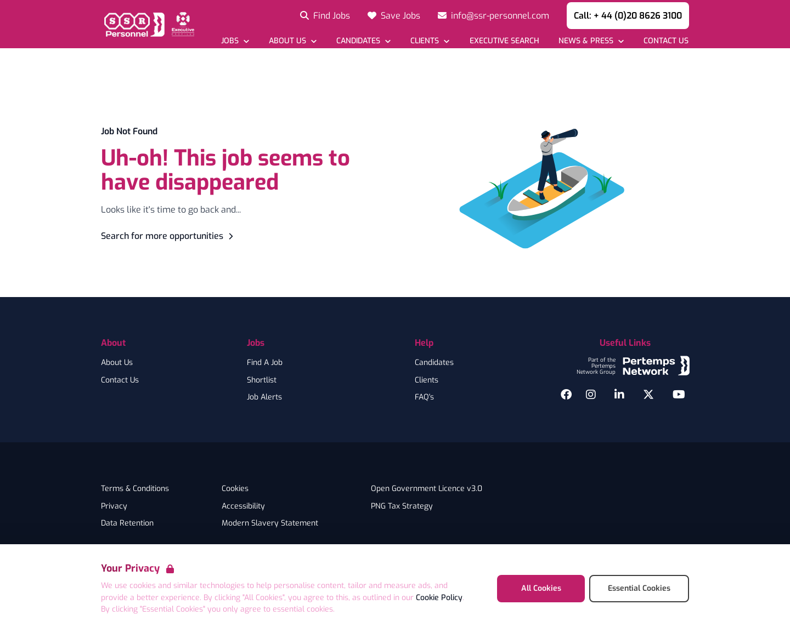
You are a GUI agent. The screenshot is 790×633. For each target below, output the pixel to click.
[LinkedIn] (619, 394)
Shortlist (261, 380)
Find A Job (265, 363)
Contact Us (120, 380)
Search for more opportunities (168, 236)
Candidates (434, 363)
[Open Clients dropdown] (430, 40)
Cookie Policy (439, 597)
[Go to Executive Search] (504, 40)
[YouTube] (679, 394)
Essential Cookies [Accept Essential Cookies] (639, 588)
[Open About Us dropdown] (292, 40)
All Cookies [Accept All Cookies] (541, 588)
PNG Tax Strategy (402, 506)
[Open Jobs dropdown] (235, 40)
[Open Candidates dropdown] (363, 40)
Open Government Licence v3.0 (426, 489)
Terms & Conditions (135, 489)
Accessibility (243, 506)
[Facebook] (566, 394)
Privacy (114, 506)
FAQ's (424, 397)
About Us (117, 363)
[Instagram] (591, 394)
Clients (426, 380)
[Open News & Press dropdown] (591, 40)
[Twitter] (648, 394)
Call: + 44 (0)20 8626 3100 (628, 15)
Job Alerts (264, 397)
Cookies (235, 489)
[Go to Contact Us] (665, 40)
